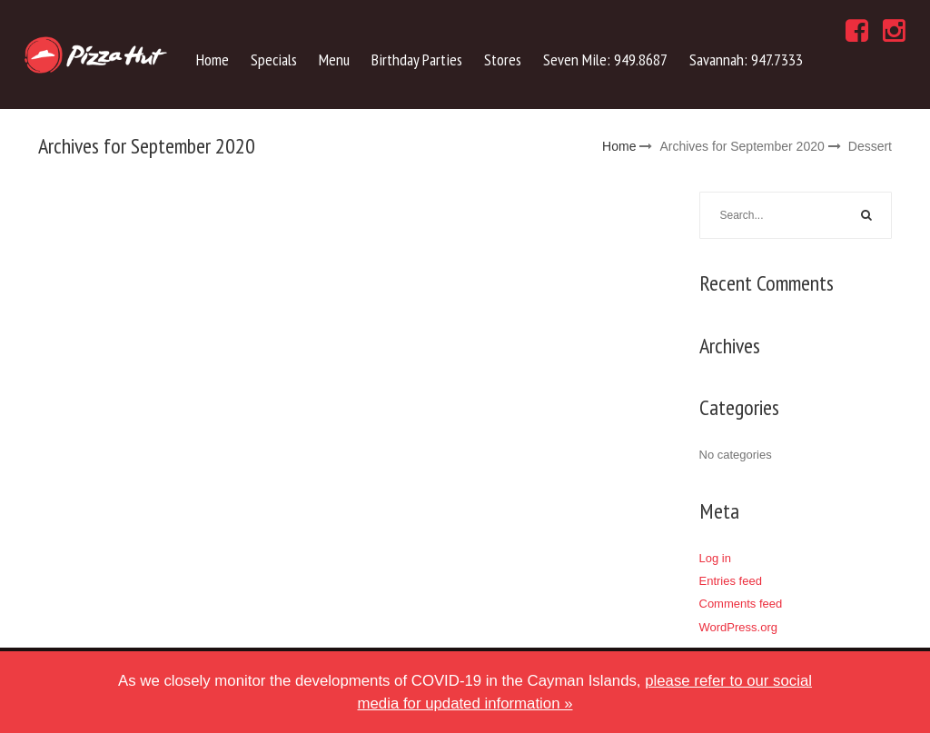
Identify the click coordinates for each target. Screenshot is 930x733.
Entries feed (730, 581)
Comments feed (741, 603)
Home (212, 59)
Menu (334, 59)
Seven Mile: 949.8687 (605, 59)
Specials (274, 59)
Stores (502, 59)
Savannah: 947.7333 (746, 59)
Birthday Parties (416, 59)
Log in (715, 558)
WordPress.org (738, 627)
